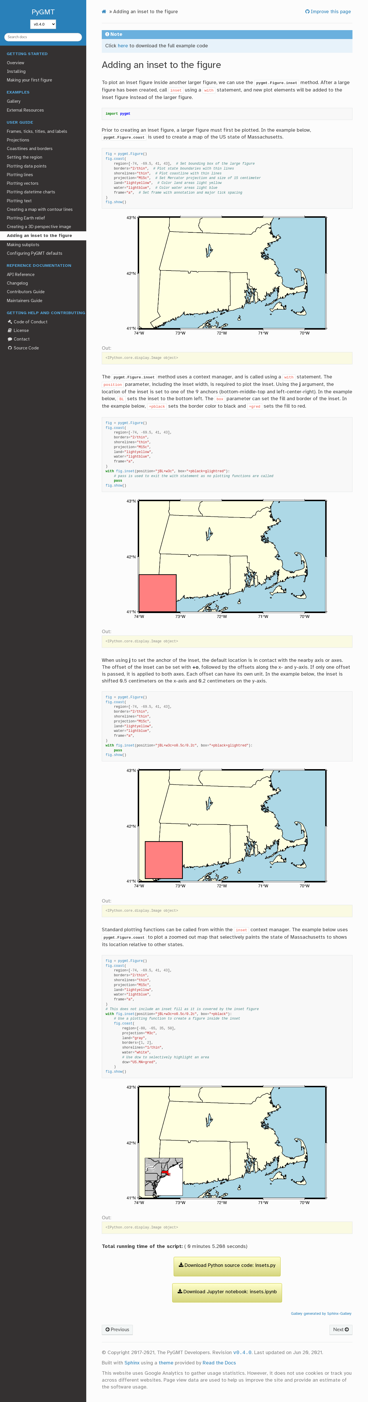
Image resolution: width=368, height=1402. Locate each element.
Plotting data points (27, 166)
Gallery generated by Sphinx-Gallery (321, 1314)
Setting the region (24, 157)
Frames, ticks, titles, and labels (37, 131)
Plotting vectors (23, 183)
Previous (117, 1329)
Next (341, 1329)
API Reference (20, 275)
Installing (16, 71)
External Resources (25, 110)
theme (166, 1363)
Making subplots (23, 245)
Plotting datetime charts (31, 192)
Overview (15, 63)
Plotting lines (20, 175)
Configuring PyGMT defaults (34, 253)
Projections (18, 140)
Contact (18, 339)
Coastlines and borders (30, 149)
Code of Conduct (27, 322)
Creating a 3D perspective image (39, 227)
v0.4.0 (242, 1353)
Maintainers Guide (24, 301)
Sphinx (131, 1363)
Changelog (17, 283)
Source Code (23, 348)
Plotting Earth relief (26, 218)
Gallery (13, 101)
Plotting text (19, 201)
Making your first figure (29, 80)
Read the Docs (219, 1363)
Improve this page (330, 11)
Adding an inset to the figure (39, 236)
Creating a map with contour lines (40, 209)
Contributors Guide (26, 292)
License (17, 330)
